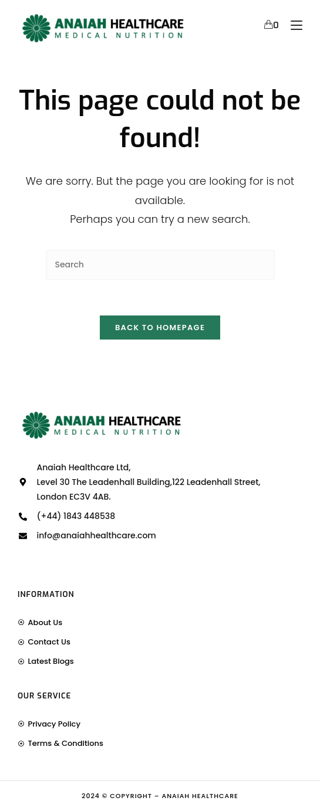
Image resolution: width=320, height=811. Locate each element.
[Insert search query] (160, 265)
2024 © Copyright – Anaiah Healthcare (160, 795)
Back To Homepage (160, 327)
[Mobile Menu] (292, 25)
